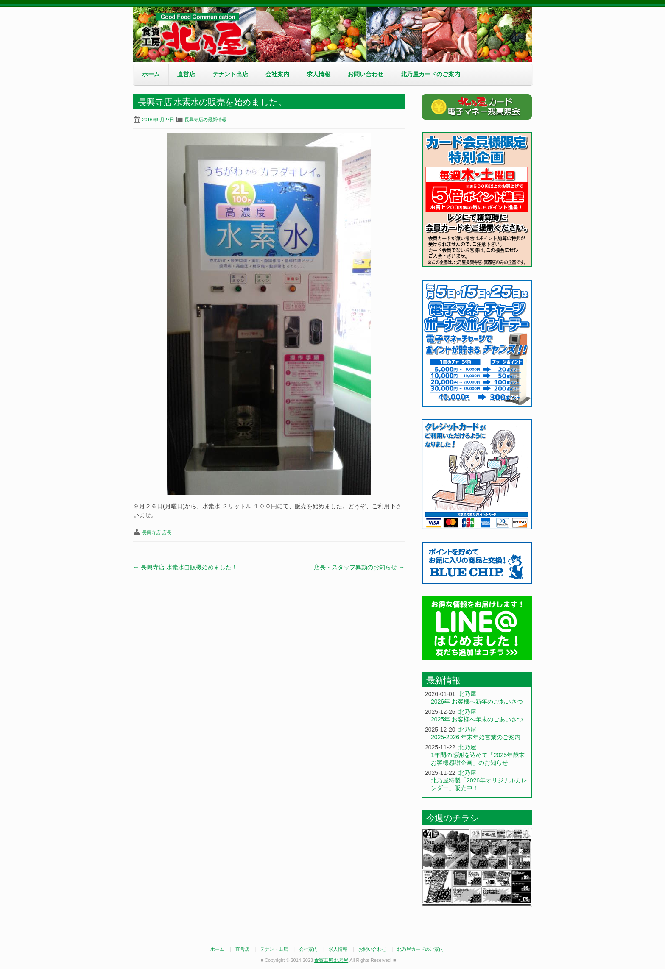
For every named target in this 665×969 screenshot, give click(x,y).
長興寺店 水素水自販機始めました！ (185, 567)
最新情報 (443, 680)
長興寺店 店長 (156, 532)
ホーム (151, 74)
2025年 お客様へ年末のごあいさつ (477, 719)
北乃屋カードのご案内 (430, 74)
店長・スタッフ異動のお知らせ (359, 567)
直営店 (186, 74)
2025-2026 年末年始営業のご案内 (475, 737)
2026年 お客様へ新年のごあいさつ (477, 701)
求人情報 (318, 74)
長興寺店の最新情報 (205, 119)
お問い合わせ (365, 74)
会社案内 (277, 74)
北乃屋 (467, 694)
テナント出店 (230, 74)
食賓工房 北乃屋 (196, 34)
